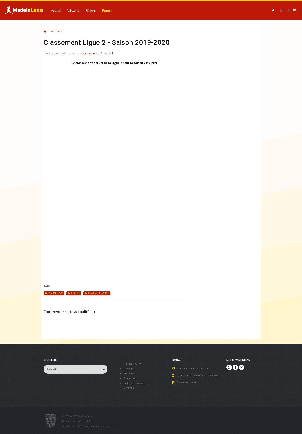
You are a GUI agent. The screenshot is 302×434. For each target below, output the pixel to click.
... (92, 311)
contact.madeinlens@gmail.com (195, 368)
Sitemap (128, 368)
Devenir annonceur (188, 381)
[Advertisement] (114, 235)
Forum (107, 10)
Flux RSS (128, 363)
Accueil (56, 10)
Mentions (129, 386)
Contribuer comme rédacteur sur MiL (198, 375)
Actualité (73, 10)
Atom (139, 363)
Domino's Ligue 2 (97, 293)
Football (56, 31)
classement (54, 293)
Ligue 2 (74, 293)
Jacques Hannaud (89, 53)
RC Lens (90, 10)
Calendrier (130, 377)
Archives (128, 373)
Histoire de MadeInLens (137, 382)
